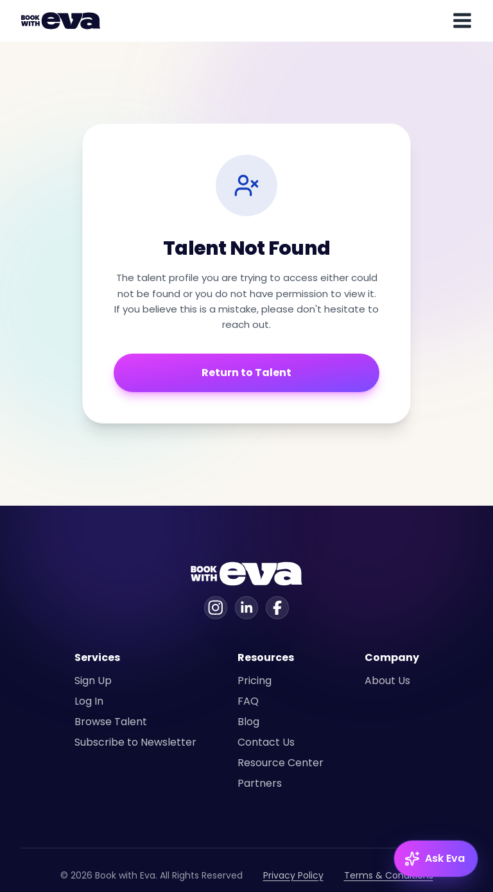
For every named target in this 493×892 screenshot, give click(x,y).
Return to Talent (246, 372)
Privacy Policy (293, 875)
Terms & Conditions (388, 875)
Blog (248, 721)
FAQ (248, 701)
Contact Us (266, 742)
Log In (88, 701)
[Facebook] (277, 607)
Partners (260, 783)
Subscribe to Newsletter (135, 742)
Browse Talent (110, 721)
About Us (387, 680)
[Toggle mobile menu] (462, 20)
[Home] (63, 21)
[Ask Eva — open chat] (436, 859)
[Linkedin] (246, 607)
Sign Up (93, 680)
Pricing (255, 680)
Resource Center (281, 762)
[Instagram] (215, 607)
